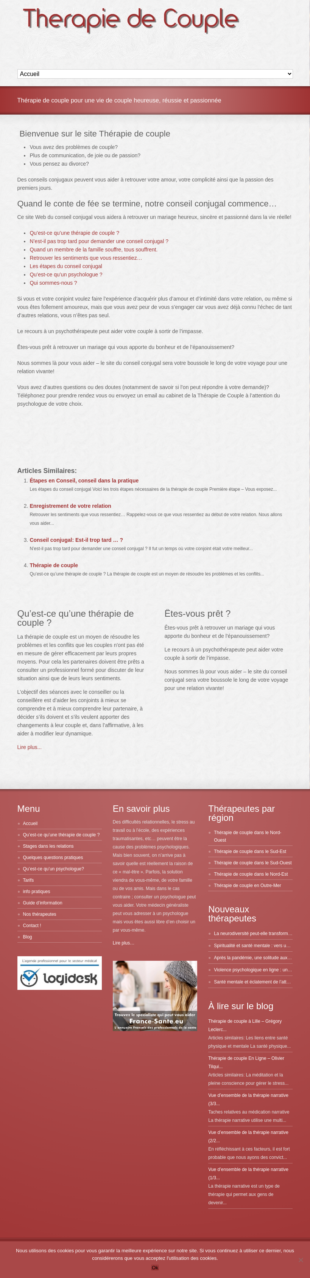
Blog (27, 937)
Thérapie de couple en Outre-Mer (247, 885)
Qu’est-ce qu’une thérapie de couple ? (74, 233)
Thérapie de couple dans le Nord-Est (251, 874)
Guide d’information (42, 903)
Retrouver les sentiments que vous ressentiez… (86, 258)
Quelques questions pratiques (53, 857)
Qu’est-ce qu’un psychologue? (53, 869)
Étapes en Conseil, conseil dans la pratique (84, 481)
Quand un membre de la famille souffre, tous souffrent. (93, 250)
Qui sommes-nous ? (53, 283)
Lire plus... (29, 747)
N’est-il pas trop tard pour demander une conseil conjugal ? (99, 241)
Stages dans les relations (48, 846)
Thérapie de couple (54, 565)
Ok (155, 1267)
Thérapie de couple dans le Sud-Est (250, 851)
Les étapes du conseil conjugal (66, 266)
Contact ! (32, 925)
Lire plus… (123, 943)
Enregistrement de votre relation (70, 506)
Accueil (30, 823)
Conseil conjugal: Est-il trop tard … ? (76, 540)
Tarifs (28, 880)
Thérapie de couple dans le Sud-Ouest (252, 862)
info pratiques (36, 891)
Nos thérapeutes (39, 914)
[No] (300, 1260)
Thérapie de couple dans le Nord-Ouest (247, 836)
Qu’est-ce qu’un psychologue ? (66, 274)
